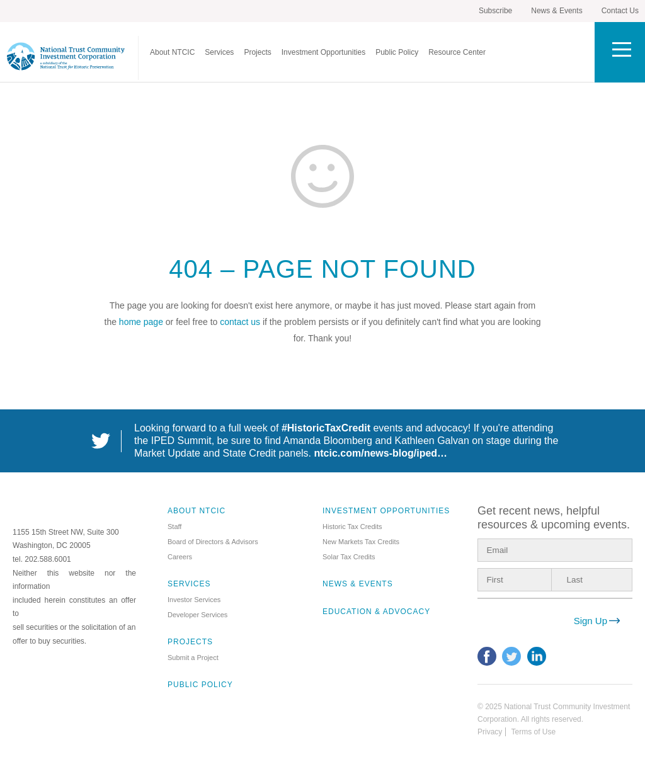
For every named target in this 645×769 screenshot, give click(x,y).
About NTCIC (172, 52)
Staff (174, 526)
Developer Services (197, 614)
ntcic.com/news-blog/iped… (381, 453)
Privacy (489, 731)
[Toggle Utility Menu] (620, 52)
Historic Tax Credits (352, 526)
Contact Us (620, 10)
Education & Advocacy (376, 611)
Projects (257, 52)
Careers (180, 557)
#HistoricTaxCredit (326, 428)
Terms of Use (533, 731)
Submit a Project (193, 657)
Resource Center (457, 52)
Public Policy (396, 52)
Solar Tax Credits (348, 557)
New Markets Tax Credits (360, 541)
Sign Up (590, 620)
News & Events (556, 10)
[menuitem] (172, 52)
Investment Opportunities (323, 52)
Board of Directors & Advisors (213, 541)
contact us (240, 322)
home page (141, 322)
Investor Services (194, 599)
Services (219, 52)
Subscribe (495, 10)
